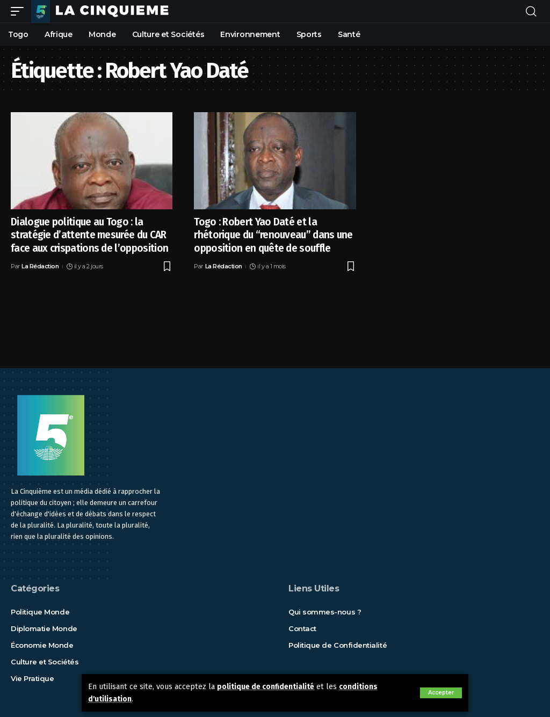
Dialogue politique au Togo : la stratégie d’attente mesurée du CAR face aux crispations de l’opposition (89, 235)
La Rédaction (40, 266)
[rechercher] (531, 11)
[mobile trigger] (20, 11)
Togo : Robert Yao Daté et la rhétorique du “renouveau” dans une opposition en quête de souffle (273, 235)
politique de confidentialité (268, 686)
